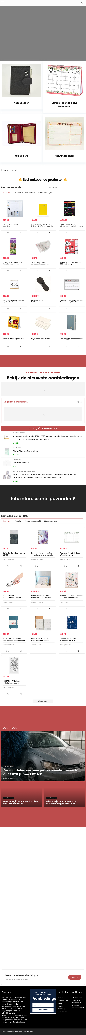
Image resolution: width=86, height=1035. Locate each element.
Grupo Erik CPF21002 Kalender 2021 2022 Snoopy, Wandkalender (71, 264)
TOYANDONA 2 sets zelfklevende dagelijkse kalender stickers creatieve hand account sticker (41, 265)
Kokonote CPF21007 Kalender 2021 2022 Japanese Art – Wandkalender (71, 598)
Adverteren (62, 1012)
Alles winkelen (63, 1000)
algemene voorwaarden (77, 1001)
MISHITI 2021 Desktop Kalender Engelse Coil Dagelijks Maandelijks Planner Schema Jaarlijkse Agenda (13, 303)
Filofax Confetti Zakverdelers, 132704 (14, 554)
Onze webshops (62, 1008)
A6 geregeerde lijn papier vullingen (40, 339)
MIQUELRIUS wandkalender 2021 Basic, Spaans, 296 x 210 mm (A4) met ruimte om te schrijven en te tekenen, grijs (71, 303)
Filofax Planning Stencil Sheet (26, 451)
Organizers (17, 448)
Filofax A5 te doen (21, 462)
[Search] (82, 3)
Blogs (60, 1003)
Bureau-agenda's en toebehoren (24, 471)
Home (60, 997)
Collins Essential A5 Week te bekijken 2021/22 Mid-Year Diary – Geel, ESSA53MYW (43, 226)
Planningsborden (19, 433)
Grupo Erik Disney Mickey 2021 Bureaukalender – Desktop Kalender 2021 (13, 340)
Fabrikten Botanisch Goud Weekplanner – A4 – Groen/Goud (70, 555)
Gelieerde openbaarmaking (78, 1006)
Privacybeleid (77, 997)
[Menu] (2, 3)
